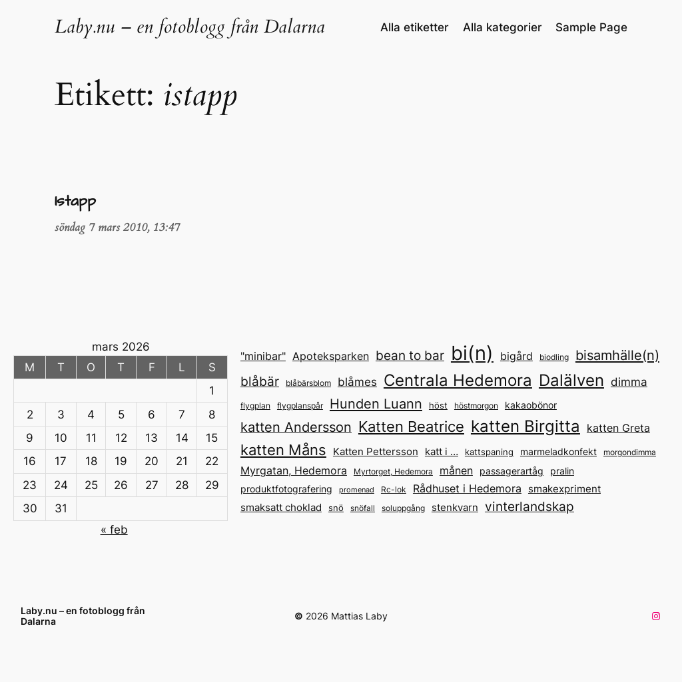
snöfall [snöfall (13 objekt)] (362, 508)
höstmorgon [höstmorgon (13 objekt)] (476, 406)
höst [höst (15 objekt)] (438, 406)
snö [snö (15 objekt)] (336, 508)
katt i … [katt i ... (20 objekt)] (441, 451)
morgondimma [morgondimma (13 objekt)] (629, 452)
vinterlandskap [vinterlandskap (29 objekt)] (529, 506)
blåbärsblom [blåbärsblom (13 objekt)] (308, 383)
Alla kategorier (502, 27)
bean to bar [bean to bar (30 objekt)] (410, 355)
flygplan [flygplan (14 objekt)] (255, 406)
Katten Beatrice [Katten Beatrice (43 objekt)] (411, 426)
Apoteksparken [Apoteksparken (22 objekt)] (330, 356)
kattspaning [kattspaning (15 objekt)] (489, 452)
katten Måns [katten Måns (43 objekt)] (283, 449)
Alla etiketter (414, 27)
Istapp (75, 201)
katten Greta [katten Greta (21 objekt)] (618, 428)
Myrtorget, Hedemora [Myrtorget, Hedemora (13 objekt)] (393, 471)
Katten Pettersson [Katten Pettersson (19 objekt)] (375, 452)
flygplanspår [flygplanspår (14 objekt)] (300, 406)
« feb (114, 529)
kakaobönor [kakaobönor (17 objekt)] (531, 405)
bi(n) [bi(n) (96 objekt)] (472, 353)
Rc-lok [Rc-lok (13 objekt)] (393, 489)
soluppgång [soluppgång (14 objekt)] (403, 508)
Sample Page (591, 27)
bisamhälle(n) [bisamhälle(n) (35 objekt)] (617, 355)
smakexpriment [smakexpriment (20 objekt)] (564, 488)
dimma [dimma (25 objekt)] (629, 382)
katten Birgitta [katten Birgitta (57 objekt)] (525, 426)
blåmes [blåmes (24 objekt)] (357, 382)
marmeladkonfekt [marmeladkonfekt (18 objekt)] (558, 451)
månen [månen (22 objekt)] (456, 470)
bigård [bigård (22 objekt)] (516, 356)
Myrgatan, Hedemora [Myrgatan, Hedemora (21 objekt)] (293, 470)
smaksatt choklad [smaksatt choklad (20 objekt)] (281, 507)
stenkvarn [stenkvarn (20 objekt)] (455, 507)
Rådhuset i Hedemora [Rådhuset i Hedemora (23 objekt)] (467, 488)
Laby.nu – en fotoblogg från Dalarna (190, 27)
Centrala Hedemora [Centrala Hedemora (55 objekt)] (458, 380)
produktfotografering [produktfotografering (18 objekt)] (286, 488)
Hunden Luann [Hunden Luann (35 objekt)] (376, 403)
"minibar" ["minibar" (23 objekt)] (263, 356)
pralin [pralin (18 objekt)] (562, 470)
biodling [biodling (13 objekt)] (554, 357)
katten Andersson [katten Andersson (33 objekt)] (296, 427)
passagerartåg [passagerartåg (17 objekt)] (511, 471)
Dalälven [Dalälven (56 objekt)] (571, 380)
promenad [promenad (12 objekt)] (356, 490)
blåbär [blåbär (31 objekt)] (259, 381)
